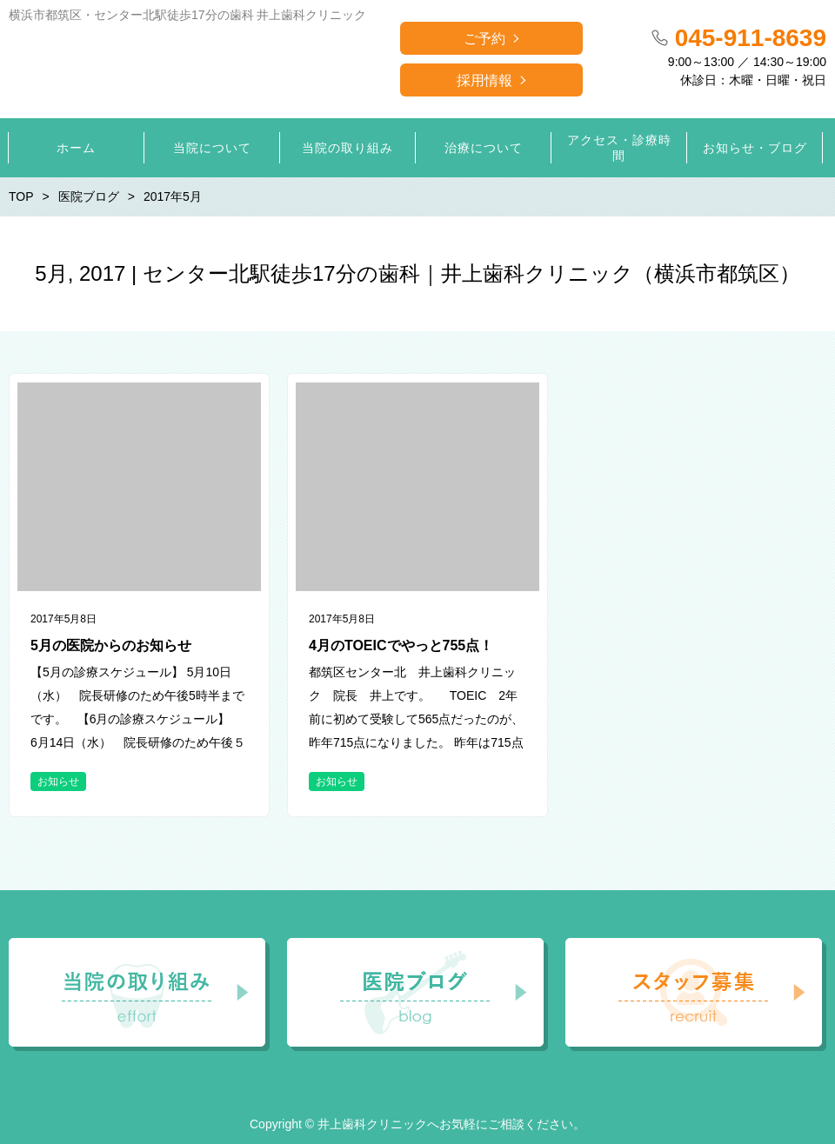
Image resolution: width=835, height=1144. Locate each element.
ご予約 (484, 38)
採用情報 (484, 80)
